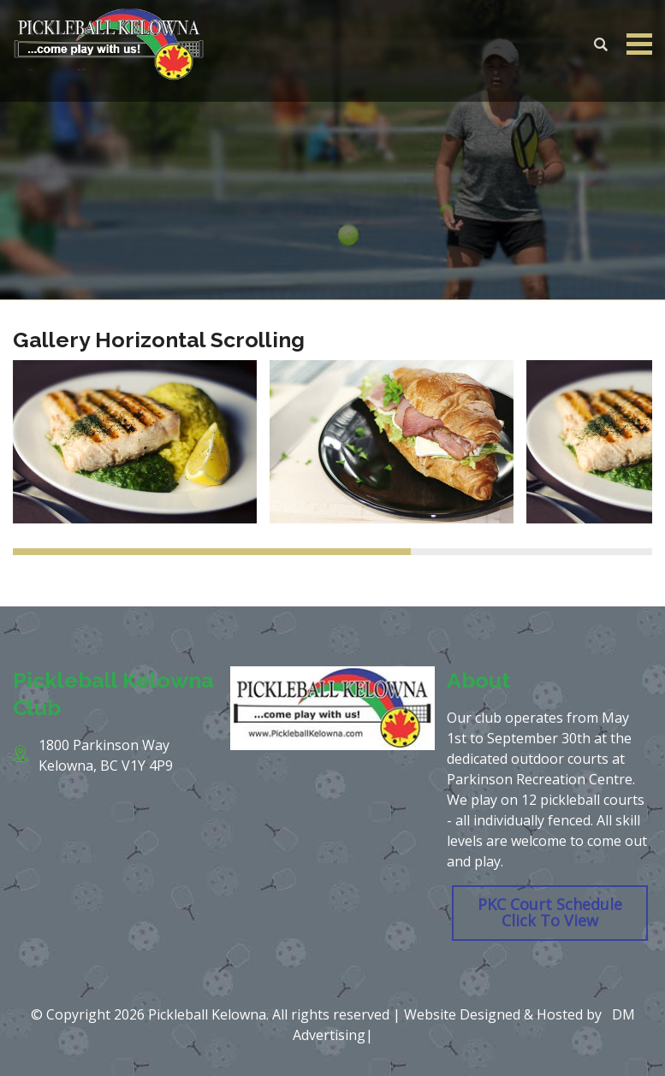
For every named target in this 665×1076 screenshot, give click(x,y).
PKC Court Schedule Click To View (550, 912)
